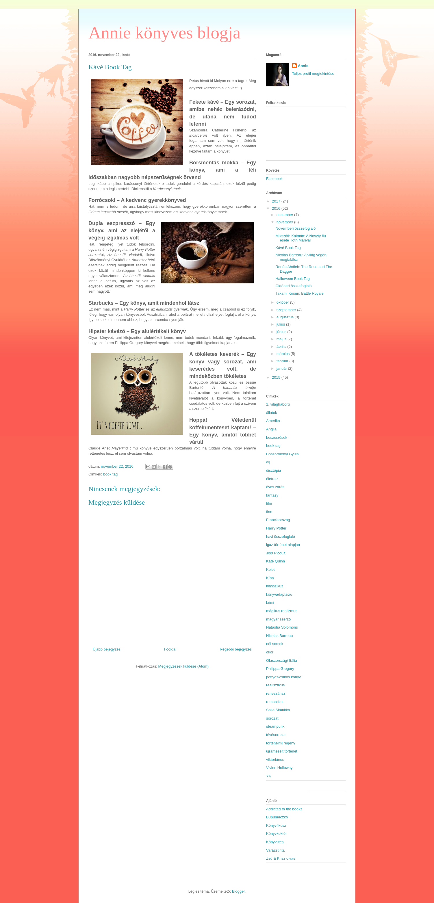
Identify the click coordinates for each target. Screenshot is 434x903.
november (285, 222)
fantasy (272, 495)
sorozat (272, 718)
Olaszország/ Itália (281, 660)
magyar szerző (278, 619)
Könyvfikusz (276, 825)
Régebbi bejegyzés (236, 649)
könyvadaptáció (279, 594)
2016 (276, 208)
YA (268, 776)
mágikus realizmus (281, 611)
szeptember (287, 310)
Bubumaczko (277, 817)
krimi (270, 602)
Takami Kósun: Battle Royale (299, 293)
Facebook (274, 178)
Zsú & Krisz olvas (280, 858)
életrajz (272, 479)
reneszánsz (275, 693)
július (281, 324)
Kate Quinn (275, 561)
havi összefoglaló (280, 536)
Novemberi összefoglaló (295, 228)
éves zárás (275, 487)
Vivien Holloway (279, 767)
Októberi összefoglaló (293, 286)
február (283, 361)
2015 (276, 377)
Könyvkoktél (276, 833)
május (282, 339)
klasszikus (274, 586)
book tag (110, 474)
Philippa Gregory (280, 668)
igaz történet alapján (283, 544)
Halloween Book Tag (292, 278)
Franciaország (278, 520)
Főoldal (170, 649)
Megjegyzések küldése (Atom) (183, 666)
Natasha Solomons (282, 627)
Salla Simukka (278, 710)
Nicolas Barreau (279, 635)
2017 (276, 201)
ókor (269, 652)
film (269, 503)
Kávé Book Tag (288, 248)
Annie (303, 66)
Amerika (273, 421)
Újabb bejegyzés (106, 649)
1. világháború (278, 404)
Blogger (238, 891)
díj (268, 462)
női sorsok (274, 644)
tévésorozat (275, 735)
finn (269, 512)
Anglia (271, 429)
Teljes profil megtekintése (313, 73)
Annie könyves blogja (164, 32)
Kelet (270, 569)
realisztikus (275, 685)
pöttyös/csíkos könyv (283, 677)
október (283, 302)
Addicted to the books (284, 809)
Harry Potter (276, 528)
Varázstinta (275, 850)
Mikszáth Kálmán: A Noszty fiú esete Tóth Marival (300, 238)
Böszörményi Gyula (282, 454)
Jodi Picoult (275, 553)
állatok (271, 412)
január (282, 368)
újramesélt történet (281, 751)
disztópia (273, 470)
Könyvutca (275, 842)
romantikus (275, 702)
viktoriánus (275, 759)
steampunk (275, 726)
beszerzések (276, 437)
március (284, 354)
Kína (270, 578)
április (282, 346)
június (282, 332)
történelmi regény (280, 743)
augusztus (286, 317)
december (285, 215)
